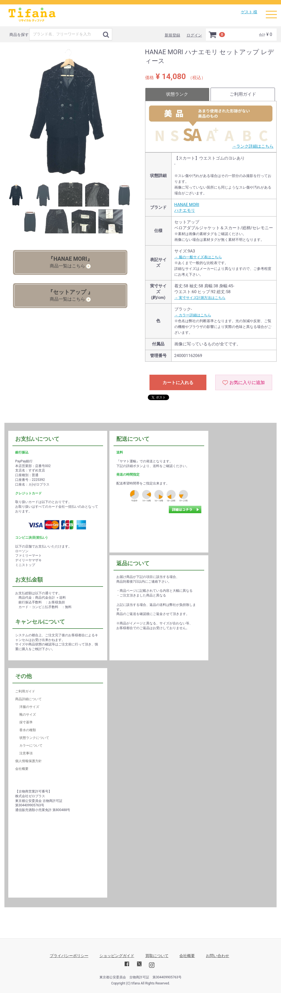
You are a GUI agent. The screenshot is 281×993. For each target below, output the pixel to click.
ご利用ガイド (243, 94)
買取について (157, 955)
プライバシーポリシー (69, 955)
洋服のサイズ (29, 707)
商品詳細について (28, 699)
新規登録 (172, 35)
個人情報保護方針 (28, 761)
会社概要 (21, 769)
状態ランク (177, 94)
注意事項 (26, 753)
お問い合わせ (217, 955)
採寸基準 (26, 722)
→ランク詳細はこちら (253, 146)
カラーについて (31, 745)
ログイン (194, 35)
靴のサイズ (27, 714)
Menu (271, 12)
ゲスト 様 (249, 12)
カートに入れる (177, 382)
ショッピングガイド (116, 955)
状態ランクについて (34, 738)
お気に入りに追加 (247, 382)
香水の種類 (27, 730)
